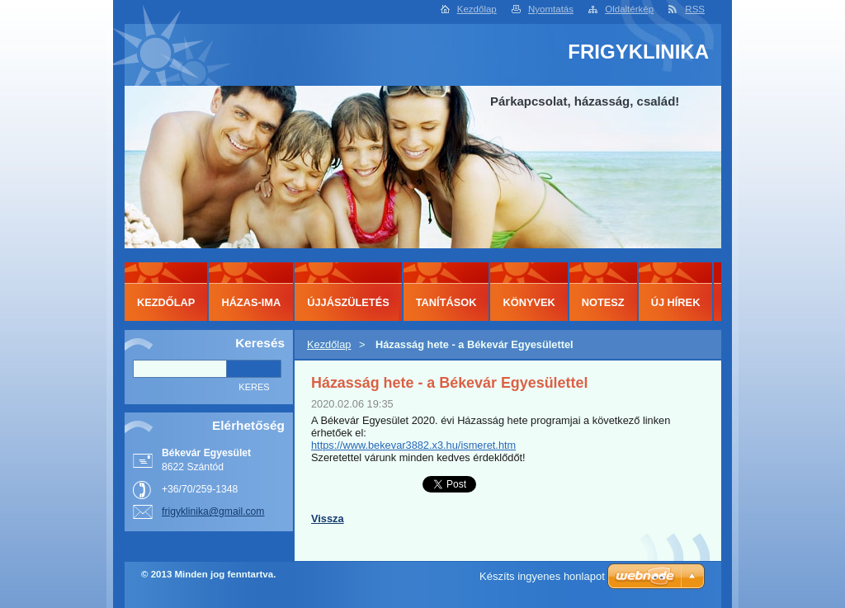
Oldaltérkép (629, 9)
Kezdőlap (477, 9)
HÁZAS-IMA (251, 302)
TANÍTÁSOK (446, 302)
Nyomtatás (551, 9)
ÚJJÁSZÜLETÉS (348, 302)
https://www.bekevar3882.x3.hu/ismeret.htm (413, 445)
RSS (695, 9)
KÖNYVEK (529, 302)
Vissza (327, 518)
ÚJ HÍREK (676, 302)
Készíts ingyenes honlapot (542, 576)
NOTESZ (603, 302)
